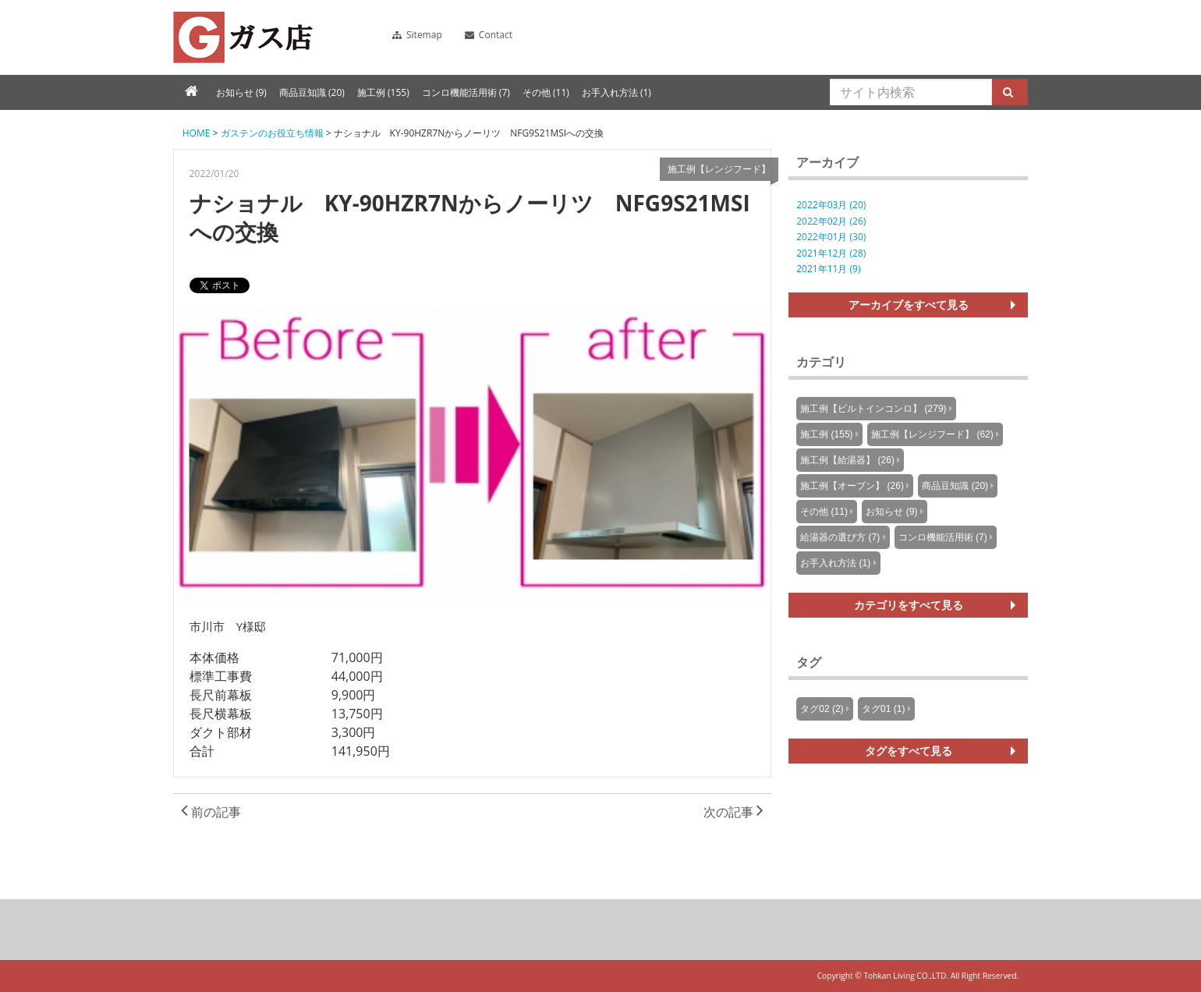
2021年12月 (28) (831, 253)
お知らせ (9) (241, 92)
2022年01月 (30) (831, 236)
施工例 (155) (383, 92)
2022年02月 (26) (831, 221)
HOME (196, 133)
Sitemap (417, 34)
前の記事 (211, 811)
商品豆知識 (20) (312, 92)
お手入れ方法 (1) (616, 92)
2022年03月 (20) (831, 204)
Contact (488, 34)
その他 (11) (546, 92)
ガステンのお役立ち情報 (272, 133)
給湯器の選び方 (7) (840, 537)
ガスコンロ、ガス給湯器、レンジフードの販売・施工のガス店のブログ (243, 37)
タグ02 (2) (821, 708)
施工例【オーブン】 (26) (852, 485)
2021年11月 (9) (828, 268)
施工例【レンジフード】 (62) (932, 434)
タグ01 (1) (883, 708)
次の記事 (733, 811)
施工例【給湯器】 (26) (847, 460)
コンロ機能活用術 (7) (466, 92)
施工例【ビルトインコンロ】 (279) (873, 408)
